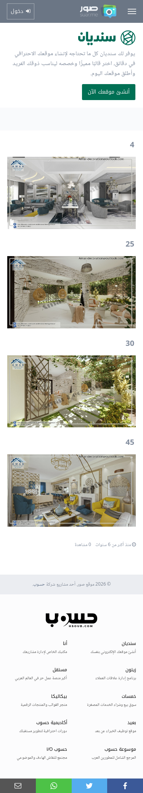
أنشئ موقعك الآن (109, 92)
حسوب (39, 585)
